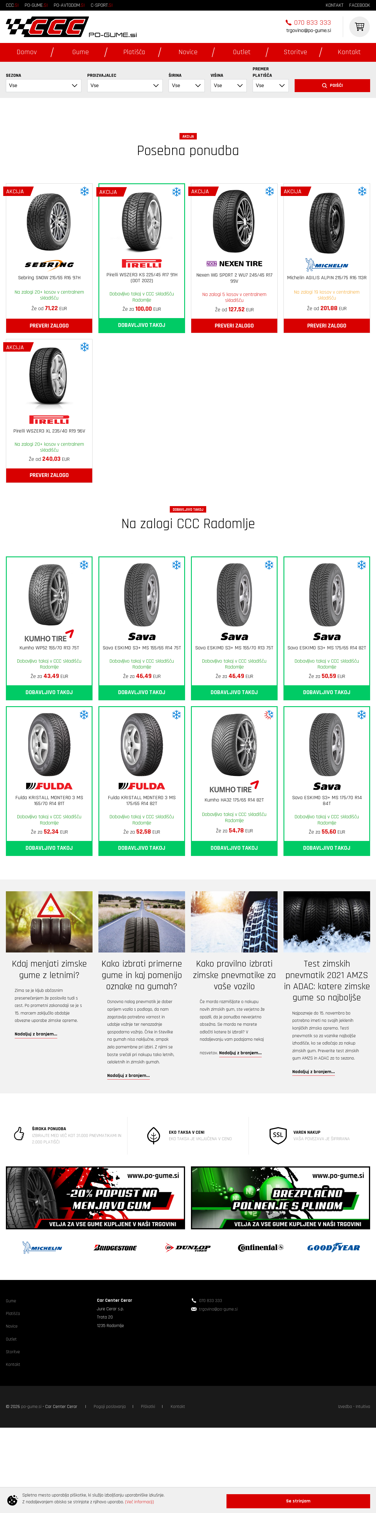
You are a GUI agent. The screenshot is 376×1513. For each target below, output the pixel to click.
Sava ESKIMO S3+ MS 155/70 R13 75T (234, 725)
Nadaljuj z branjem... (36, 1111)
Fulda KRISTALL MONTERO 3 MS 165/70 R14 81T (49, 878)
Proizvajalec (101, 75)
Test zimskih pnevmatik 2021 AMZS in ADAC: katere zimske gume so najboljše (327, 1058)
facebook (359, 5)
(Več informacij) (139, 1504)
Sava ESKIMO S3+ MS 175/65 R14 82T (326, 725)
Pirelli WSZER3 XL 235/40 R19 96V (49, 508)
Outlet (242, 52)
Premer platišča (262, 72)
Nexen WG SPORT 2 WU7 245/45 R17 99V (234, 355)
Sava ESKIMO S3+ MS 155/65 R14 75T (142, 725)
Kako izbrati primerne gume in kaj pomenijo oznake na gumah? (141, 1052)
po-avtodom (69, 5)
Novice (188, 52)
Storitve (295, 52)
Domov (27, 52)
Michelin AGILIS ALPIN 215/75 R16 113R (327, 355)
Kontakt (349, 52)
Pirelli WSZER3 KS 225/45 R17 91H (141, 355)
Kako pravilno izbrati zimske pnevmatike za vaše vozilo (234, 1052)
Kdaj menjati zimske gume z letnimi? (49, 1046)
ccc (12, 5)
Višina (217, 75)
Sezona (13, 75)
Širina (175, 75)
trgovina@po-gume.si (308, 30)
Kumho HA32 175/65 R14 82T (234, 877)
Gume (80, 52)
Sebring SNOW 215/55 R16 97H (49, 355)
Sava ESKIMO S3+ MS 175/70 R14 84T (327, 878)
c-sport (102, 5)
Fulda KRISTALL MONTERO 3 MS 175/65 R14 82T (142, 878)
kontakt (334, 5)
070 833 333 (312, 22)
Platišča (134, 52)
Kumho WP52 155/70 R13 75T (49, 725)
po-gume (36, 5)
